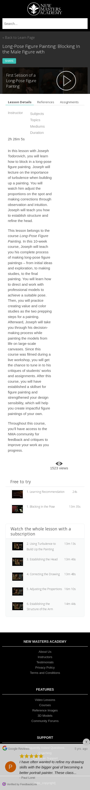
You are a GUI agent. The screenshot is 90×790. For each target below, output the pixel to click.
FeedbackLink (28, 784)
